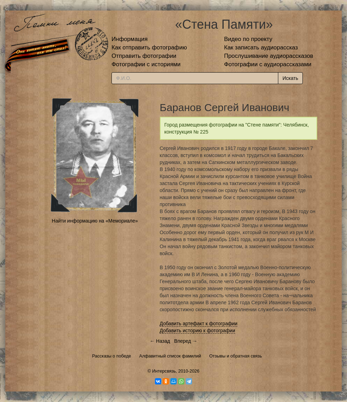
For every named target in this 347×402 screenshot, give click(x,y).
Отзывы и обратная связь (235, 356)
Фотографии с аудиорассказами (267, 64)
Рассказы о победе (111, 356)
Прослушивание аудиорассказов (268, 56)
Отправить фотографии (143, 56)
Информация (129, 39)
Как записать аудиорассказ (261, 47)
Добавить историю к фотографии (198, 330)
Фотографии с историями (146, 64)
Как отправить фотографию (149, 47)
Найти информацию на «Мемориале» (95, 221)
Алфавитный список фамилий (170, 356)
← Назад (160, 341)
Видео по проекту (248, 39)
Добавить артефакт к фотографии (199, 323)
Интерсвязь (164, 371)
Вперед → (185, 341)
